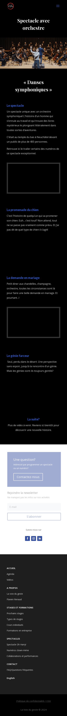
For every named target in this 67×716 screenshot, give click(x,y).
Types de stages (15, 619)
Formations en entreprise (19, 630)
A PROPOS (12, 588)
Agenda (10, 574)
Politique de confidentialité (30, 700)
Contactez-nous (28, 477)
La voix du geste (15, 593)
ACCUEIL (11, 568)
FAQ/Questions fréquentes (20, 669)
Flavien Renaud (14, 599)
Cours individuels (15, 624)
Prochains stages (15, 613)
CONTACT (12, 664)
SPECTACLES (13, 638)
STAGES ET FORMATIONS (20, 607)
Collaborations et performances (22, 656)
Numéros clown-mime (18, 650)
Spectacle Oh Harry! (16, 644)
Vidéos (10, 579)
